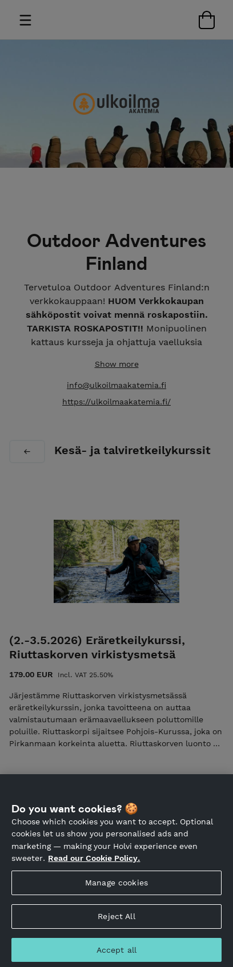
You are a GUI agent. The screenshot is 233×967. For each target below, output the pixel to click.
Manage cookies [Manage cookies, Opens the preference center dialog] (116, 891)
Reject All (116, 924)
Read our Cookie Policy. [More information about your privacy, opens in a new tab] (94, 867)
